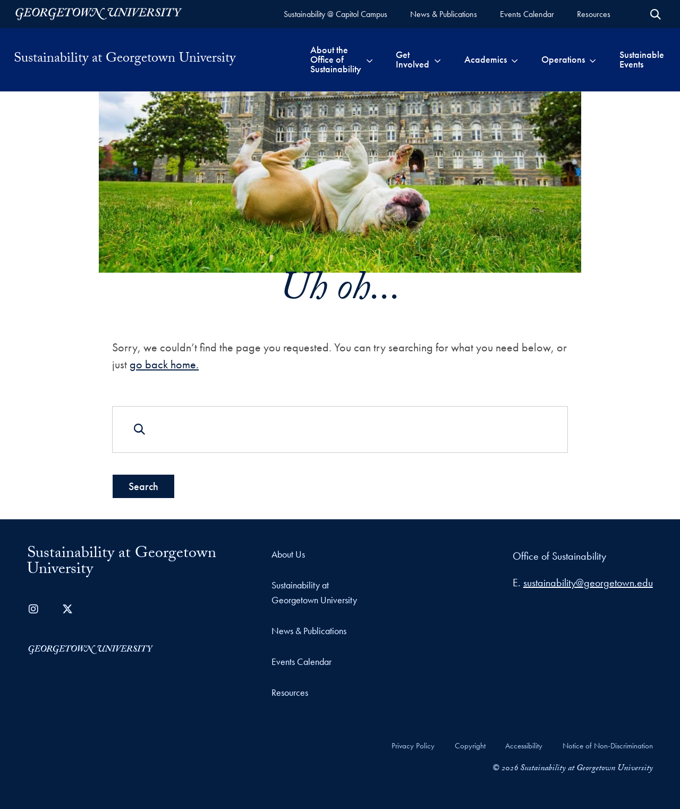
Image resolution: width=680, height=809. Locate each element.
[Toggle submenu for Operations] (592, 59)
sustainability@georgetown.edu (588, 582)
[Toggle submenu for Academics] (514, 59)
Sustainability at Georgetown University (124, 59)
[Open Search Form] (655, 14)
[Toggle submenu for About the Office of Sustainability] (369, 59)
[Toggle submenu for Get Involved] (437, 59)
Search (143, 486)
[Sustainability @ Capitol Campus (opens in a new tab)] (335, 14)
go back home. (164, 364)
